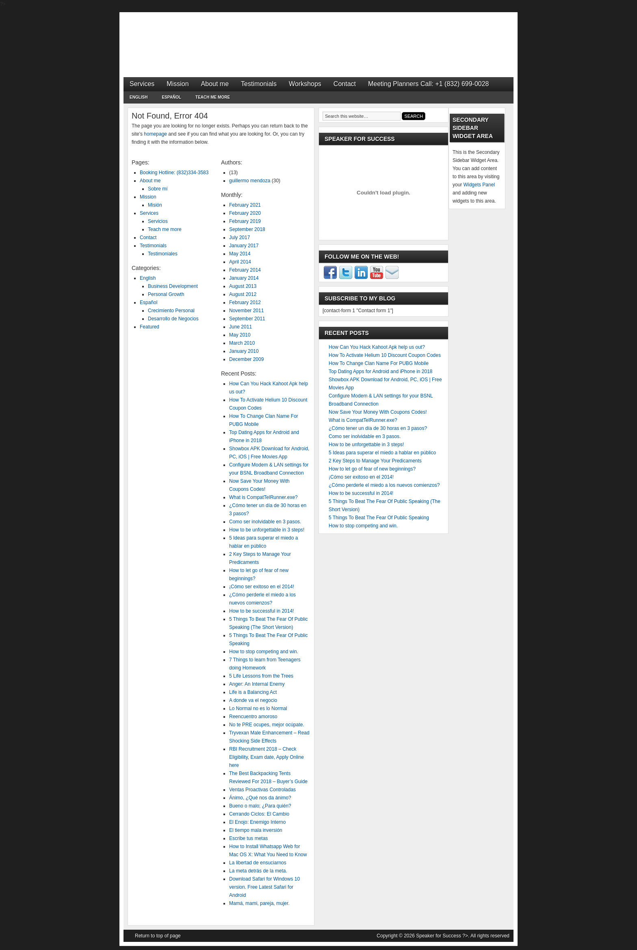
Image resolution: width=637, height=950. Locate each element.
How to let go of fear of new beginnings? (372, 469)
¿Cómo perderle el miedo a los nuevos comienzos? (384, 485)
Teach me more (212, 97)
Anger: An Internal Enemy (257, 684)
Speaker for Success (319, 36)
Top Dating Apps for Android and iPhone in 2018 (381, 371)
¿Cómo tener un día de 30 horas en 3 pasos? (378, 428)
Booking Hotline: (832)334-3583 (174, 172)
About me (215, 83)
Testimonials (259, 83)
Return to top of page (158, 936)
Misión (155, 205)
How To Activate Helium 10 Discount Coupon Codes (385, 355)
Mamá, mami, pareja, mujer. (259, 903)
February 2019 (245, 221)
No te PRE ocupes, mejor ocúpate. (266, 725)
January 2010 (244, 351)
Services (142, 83)
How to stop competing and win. (263, 651)
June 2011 (240, 327)
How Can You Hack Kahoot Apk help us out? (377, 347)
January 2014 (244, 278)
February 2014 (245, 270)
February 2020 (245, 213)
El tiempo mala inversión (255, 830)
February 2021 (245, 205)
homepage (155, 134)
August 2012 (242, 294)
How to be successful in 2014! (261, 611)
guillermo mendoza (249, 181)
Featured (149, 327)
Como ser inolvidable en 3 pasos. (265, 522)
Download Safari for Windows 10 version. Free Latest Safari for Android (264, 887)
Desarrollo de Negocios (173, 319)
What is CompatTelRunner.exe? (263, 497)
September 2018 (247, 229)
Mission (177, 83)
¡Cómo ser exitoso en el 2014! (261, 586)
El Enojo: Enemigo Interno (257, 822)
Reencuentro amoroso (253, 716)
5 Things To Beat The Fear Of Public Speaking (379, 517)
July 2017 (239, 237)
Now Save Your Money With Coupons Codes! (378, 412)
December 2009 (246, 359)
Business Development (173, 286)
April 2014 (240, 262)
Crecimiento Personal (171, 310)
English (139, 98)
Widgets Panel (479, 185)
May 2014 (240, 254)
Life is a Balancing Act (253, 692)
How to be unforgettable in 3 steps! (266, 530)
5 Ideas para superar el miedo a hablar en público (382, 453)
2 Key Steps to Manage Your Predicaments (375, 461)
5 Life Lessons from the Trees (261, 676)
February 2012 (245, 302)
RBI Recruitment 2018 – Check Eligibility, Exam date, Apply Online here (266, 757)
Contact (345, 83)
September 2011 (247, 319)
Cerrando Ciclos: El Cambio (259, 814)
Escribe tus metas (248, 838)
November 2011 (246, 310)
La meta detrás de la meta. (258, 871)
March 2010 (242, 343)
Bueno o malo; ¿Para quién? (260, 806)
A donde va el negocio (253, 700)
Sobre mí (158, 189)
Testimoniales (163, 254)
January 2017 (244, 245)
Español (171, 98)
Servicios (158, 221)
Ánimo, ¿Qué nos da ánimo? (260, 798)
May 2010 (240, 335)
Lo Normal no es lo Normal (258, 708)
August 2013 (242, 286)
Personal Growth (166, 294)
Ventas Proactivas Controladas (262, 789)
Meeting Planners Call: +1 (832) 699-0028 (428, 83)
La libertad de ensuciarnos (257, 863)
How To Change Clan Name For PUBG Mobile (379, 363)
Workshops (305, 83)
